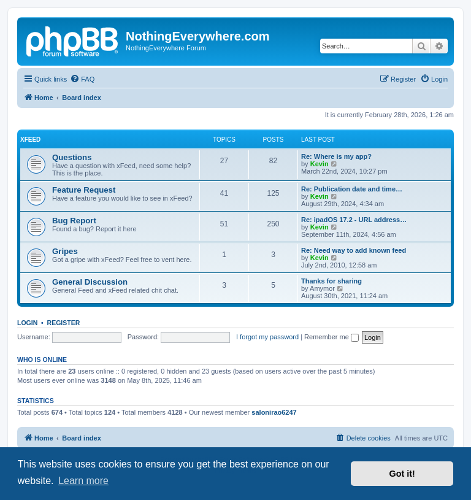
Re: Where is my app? (336, 156)
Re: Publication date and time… (351, 189)
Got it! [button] (402, 474)
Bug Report (74, 220)
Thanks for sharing (331, 281)
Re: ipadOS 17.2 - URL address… (354, 219)
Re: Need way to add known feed (353, 250)
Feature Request (83, 189)
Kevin (319, 163)
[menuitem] (82, 79)
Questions (71, 157)
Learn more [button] (83, 480)
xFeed (30, 139)
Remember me (331, 336)
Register (63, 322)
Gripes (65, 251)
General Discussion (90, 282)
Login (27, 322)
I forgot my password (267, 336)
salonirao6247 (273, 412)
